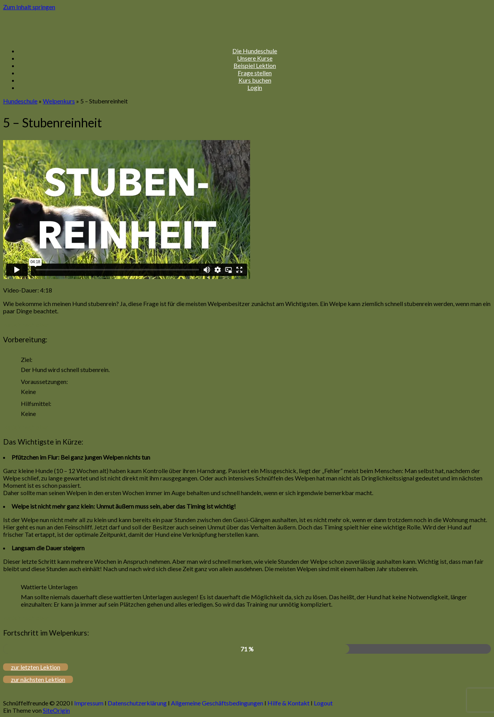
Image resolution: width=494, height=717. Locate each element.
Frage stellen (255, 72)
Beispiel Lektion (254, 65)
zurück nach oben (26, 324)
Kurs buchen (255, 80)
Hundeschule (20, 101)
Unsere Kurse (254, 58)
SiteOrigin (56, 710)
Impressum (88, 703)
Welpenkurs (59, 101)
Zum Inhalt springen (29, 6)
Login (254, 87)
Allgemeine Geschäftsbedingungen (217, 703)
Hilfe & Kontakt (288, 703)
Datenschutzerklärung (137, 703)
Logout (323, 703)
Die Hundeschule (254, 50)
